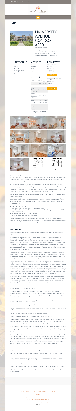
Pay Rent (39, 391)
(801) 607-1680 (28, 397)
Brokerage (38, 394)
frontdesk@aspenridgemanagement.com (28, 1)
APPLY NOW (52, 75)
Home (22, 391)
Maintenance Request (49, 391)
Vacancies (28, 391)
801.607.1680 (13, 1)
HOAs (33, 391)
